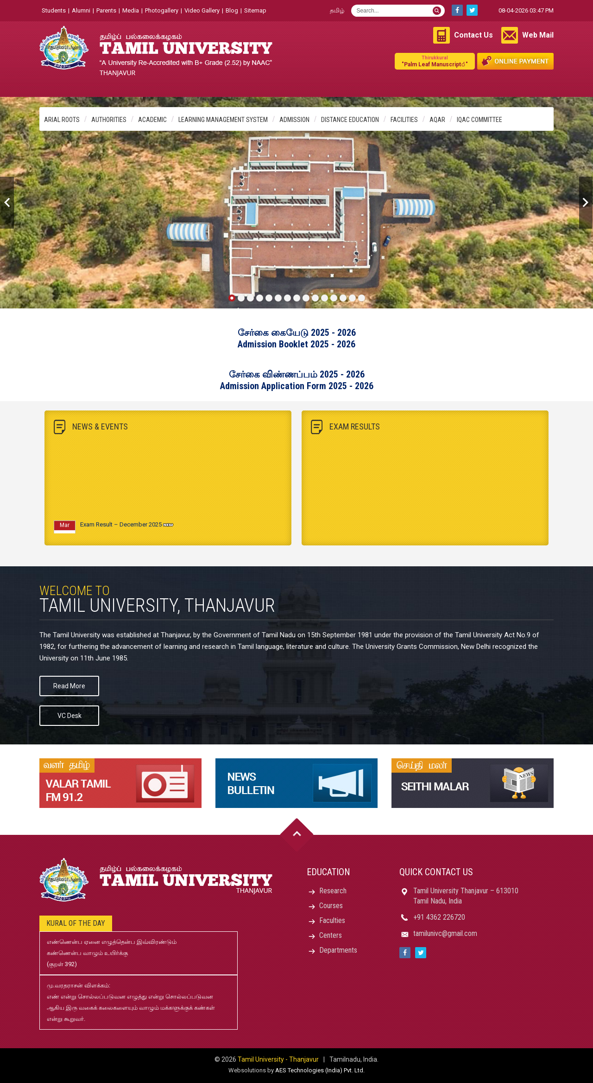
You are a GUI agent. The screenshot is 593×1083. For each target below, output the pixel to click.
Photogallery (161, 10)
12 (333, 298)
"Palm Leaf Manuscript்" (435, 61)
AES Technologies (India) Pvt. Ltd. (320, 1070)
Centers (330, 935)
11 (324, 298)
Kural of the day (75, 923)
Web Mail (538, 35)
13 (343, 298)
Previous (7, 203)
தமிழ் (337, 10)
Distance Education (350, 119)
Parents (106, 10)
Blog (232, 10)
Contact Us (473, 35)
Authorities (108, 119)
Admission (294, 119)
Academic (152, 119)
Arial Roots (62, 119)
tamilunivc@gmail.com (445, 933)
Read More (69, 686)
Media (130, 10)
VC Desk (69, 715)
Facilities (404, 119)
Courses (331, 905)
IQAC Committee (479, 119)
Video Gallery (202, 10)
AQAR (437, 119)
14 (352, 298)
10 (315, 298)
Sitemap (255, 10)
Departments (338, 950)
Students (54, 10)
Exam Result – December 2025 (121, 527)
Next (586, 203)
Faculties (332, 920)
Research (333, 890)
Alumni (81, 10)
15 (361, 298)
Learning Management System (223, 119)
